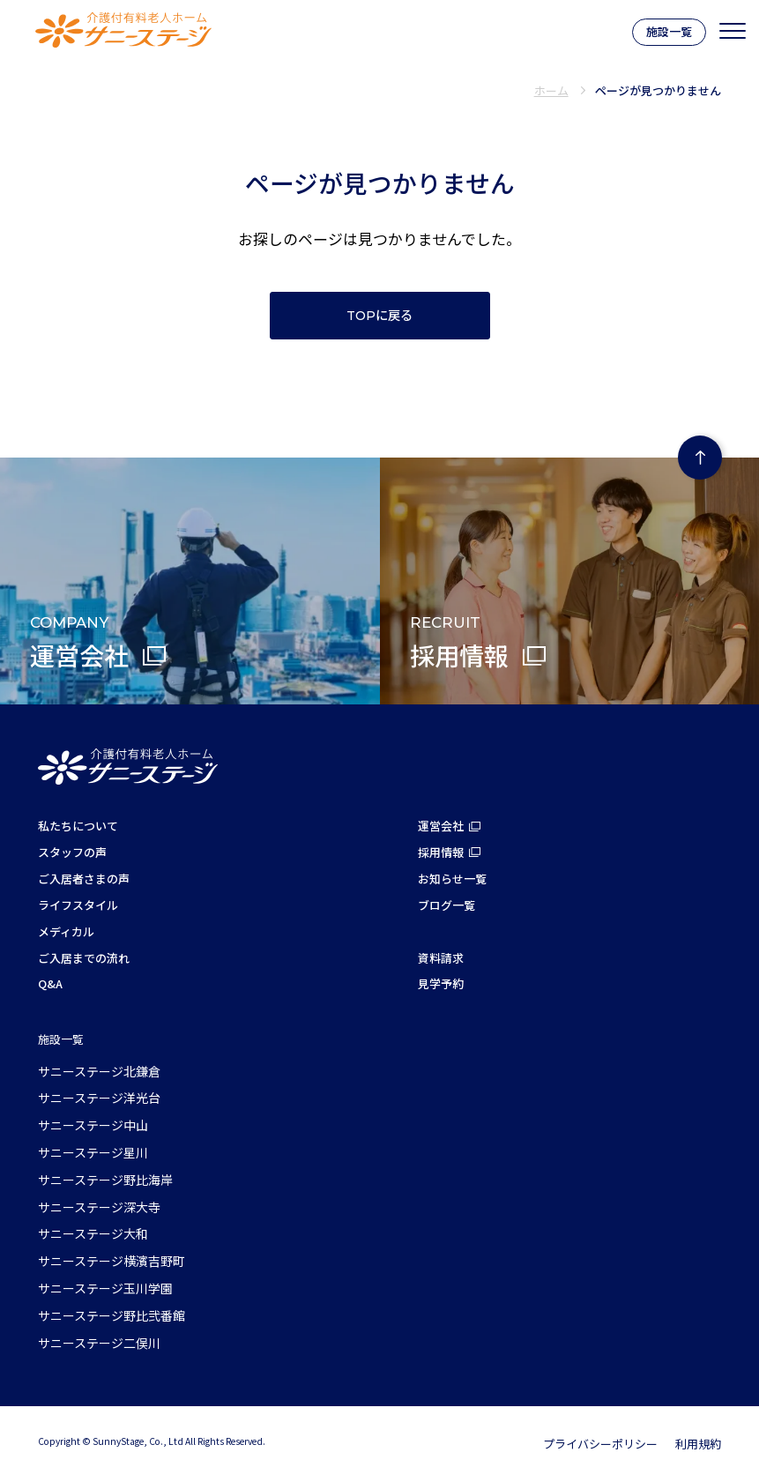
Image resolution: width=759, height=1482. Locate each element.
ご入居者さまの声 (84, 878)
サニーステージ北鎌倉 (99, 1071)
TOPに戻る (379, 316)
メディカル (66, 931)
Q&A (50, 983)
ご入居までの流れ (84, 958)
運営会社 (441, 825)
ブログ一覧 (446, 905)
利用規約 (698, 1443)
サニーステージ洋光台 (99, 1097)
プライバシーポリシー (600, 1443)
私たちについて (78, 825)
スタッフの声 (72, 852)
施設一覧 (669, 31)
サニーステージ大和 (93, 1233)
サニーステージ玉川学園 (105, 1288)
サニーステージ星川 (93, 1152)
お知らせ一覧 (452, 878)
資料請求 (441, 958)
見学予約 (441, 983)
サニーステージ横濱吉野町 (111, 1261)
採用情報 (441, 852)
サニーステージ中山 (93, 1125)
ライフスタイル (78, 905)
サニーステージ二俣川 (99, 1343)
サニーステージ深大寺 (99, 1207)
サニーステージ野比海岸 (105, 1179)
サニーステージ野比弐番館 (111, 1315)
